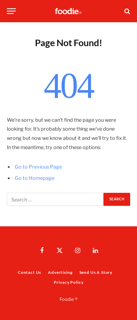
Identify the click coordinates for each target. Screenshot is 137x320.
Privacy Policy (69, 282)
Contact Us (29, 272)
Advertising (60, 272)
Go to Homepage (34, 178)
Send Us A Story (96, 272)
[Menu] (11, 11)
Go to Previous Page (38, 167)
